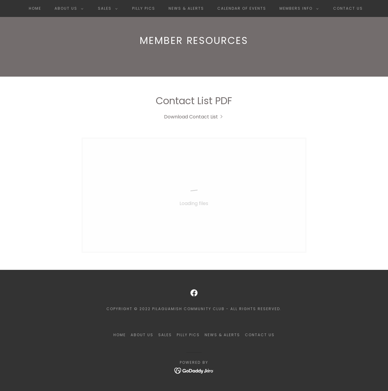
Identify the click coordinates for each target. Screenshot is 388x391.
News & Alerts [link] (186, 8)
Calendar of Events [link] (241, 8)
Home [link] (35, 8)
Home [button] (119, 334)
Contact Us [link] (348, 8)
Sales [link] (165, 334)
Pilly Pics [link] (143, 8)
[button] (68, 8)
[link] (194, 117)
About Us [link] (142, 334)
